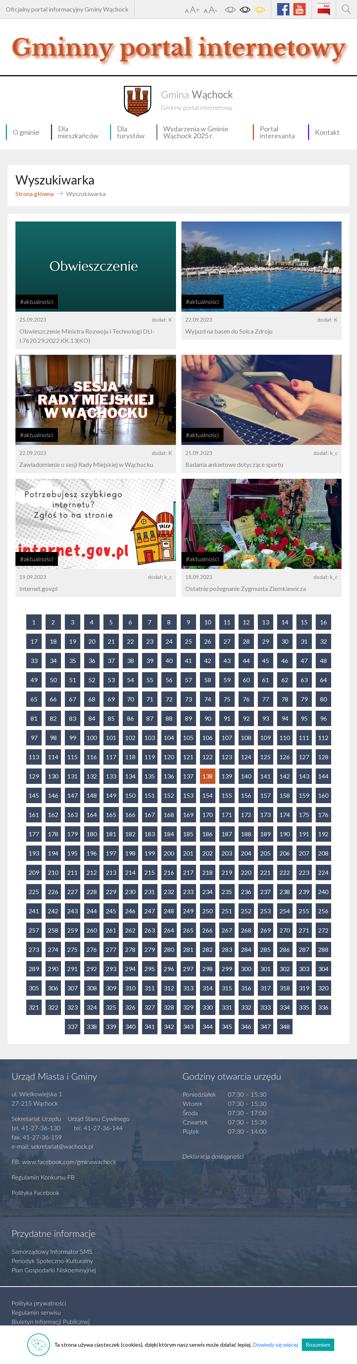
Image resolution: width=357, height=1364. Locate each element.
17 (33, 641)
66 (53, 699)
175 (304, 814)
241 (34, 910)
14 (284, 622)
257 (34, 930)
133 (111, 776)
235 (227, 891)
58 (207, 679)
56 (169, 679)
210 (53, 872)
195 (72, 853)
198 (130, 853)
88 (169, 718)
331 (227, 1007)
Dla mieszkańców (78, 132)
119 (149, 756)
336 (323, 1007)
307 (72, 988)
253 (265, 910)
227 (72, 891)
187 (227, 833)
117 (111, 756)
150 (130, 795)
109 (265, 737)
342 (169, 1026)
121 (188, 756)
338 (91, 1026)
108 (246, 737)
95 (304, 718)
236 (246, 891)
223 (304, 872)
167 (149, 814)
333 (265, 1007)
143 (304, 776)
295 (149, 968)
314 (207, 988)
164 (91, 814)
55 (149, 679)
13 (265, 622)
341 (149, 1026)
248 (169, 910)
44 (246, 660)
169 (188, 814)
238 (284, 891)
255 (304, 910)
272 (323, 930)
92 (246, 718)
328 (169, 1007)
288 (323, 949)
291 (72, 968)
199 (149, 853)
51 (72, 679)
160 (323, 795)
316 (246, 988)
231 (149, 891)
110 (284, 737)
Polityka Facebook (35, 1192)
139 (227, 776)
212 (91, 872)
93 (265, 718)
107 (227, 737)
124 (246, 756)
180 (91, 833)
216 (169, 872)
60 (246, 679)
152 (169, 795)
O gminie (26, 132)
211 (72, 872)
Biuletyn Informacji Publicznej (51, 1321)
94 (284, 718)
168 (169, 814)
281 (188, 949)
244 (91, 910)
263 (149, 930)
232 (169, 891)
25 (188, 641)
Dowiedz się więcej (275, 1344)
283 (227, 949)
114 (53, 756)
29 (265, 641)
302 (284, 968)
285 (265, 949)
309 (111, 988)
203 (227, 853)
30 (284, 641)
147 (72, 795)
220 (246, 872)
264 (169, 930)
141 (265, 776)
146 (53, 795)
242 (53, 910)
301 (265, 968)
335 (304, 1007)
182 (130, 833)
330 (207, 1007)
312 (169, 988)
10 (207, 622)
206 (284, 853)
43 (226, 660)
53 (111, 679)
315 (227, 988)
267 (227, 930)
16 (323, 622)
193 (34, 853)
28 (246, 641)
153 (188, 795)
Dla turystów (131, 132)
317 (265, 988)
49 (33, 679)
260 (91, 930)
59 (226, 679)
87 (149, 718)
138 (207, 776)
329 (188, 1007)
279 (149, 949)
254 (284, 910)
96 (323, 718)
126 (284, 756)
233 (188, 891)
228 (91, 891)
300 (246, 968)
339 (111, 1026)
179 (72, 833)
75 (226, 699)
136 (169, 776)
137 (188, 776)
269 (265, 930)
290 (53, 968)
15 (304, 622)
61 (265, 679)
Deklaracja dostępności (213, 1156)
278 (130, 949)
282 (207, 949)
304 (323, 968)
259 (72, 930)
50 (53, 679)
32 (323, 641)
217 (188, 872)
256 (323, 910)
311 (149, 988)
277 (111, 949)
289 (34, 968)
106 (207, 737)
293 (111, 968)
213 (111, 872)
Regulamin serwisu (36, 1312)
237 (265, 891)
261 (111, 930)
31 (304, 641)
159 (304, 795)
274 (53, 949)
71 (149, 699)
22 (130, 641)
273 (34, 949)
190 (284, 833)
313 (188, 988)
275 (72, 949)
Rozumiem (318, 1344)
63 (304, 679)
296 (169, 968)
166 (130, 814)
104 (169, 737)
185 (188, 833)
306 (53, 988)
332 (246, 1007)
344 (207, 1026)
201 (188, 853)
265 (188, 930)
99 (72, 737)
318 (284, 988)
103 (149, 737)
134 (130, 776)
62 (284, 679)
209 (34, 872)
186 (207, 833)
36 (91, 660)
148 (91, 795)
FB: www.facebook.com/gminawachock (64, 1161)
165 (111, 814)
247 (149, 910)
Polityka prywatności (39, 1303)
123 (227, 756)
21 (111, 641)
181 (111, 833)
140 (246, 776)
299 (227, 968)
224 (323, 872)
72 (169, 699)
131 (72, 776)
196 (91, 853)
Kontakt (327, 132)
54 (130, 679)
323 (72, 1007)
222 (284, 872)
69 (111, 699)
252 (246, 910)
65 (33, 699)
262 (130, 930)
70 (130, 699)
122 (207, 756)
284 (246, 949)
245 (111, 910)
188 (246, 833)
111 (304, 737)
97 (33, 737)
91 (226, 718)
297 (188, 968)
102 (130, 737)
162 (53, 814)
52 (91, 679)
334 (284, 1007)
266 (207, 930)
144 (323, 776)
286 (284, 949)
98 (53, 737)
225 (34, 891)
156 (246, 795)
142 (284, 776)
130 (53, 776)
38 (130, 660)
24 (169, 641)
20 (91, 641)
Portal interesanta (277, 132)
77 (265, 699)
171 (227, 814)
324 (91, 1007)
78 (284, 699)
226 (53, 891)
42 (207, 660)
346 (246, 1026)
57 (188, 679)
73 (188, 699)
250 (207, 910)
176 (323, 814)
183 (149, 833)
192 (323, 833)
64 (323, 679)
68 (91, 699)
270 (284, 930)
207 (304, 853)
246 (130, 910)
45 (265, 660)
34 (53, 660)
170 (207, 814)
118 (130, 756)
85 (111, 718)
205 (265, 853)
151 (149, 795)
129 (34, 776)
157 (265, 795)
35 (72, 660)
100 (91, 737)
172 (246, 814)
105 (188, 737)
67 (72, 699)
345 (227, 1026)
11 (226, 622)
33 (33, 660)
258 (53, 930)
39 (149, 660)
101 (111, 737)
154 (207, 795)
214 (130, 872)
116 (91, 756)
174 (284, 814)
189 (265, 833)
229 (111, 891)
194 (53, 853)
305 (34, 988)
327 (149, 1007)
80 (323, 699)
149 (111, 795)
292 (91, 968)
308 (91, 988)
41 (188, 660)
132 (91, 776)
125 (265, 756)
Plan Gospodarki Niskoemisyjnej (54, 1269)
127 (304, 756)
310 (130, 988)
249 (188, 910)
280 (169, 949)
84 (91, 718)
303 (304, 968)
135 (149, 776)
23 (149, 641)
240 (323, 891)
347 (265, 1026)
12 (246, 622)
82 (53, 718)
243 (72, 910)
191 (304, 833)
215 (149, 872)
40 (169, 660)
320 (323, 988)
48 (323, 660)
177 (34, 833)
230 (130, 891)
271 (304, 930)
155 (227, 795)
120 (169, 756)
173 (265, 814)
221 (265, 872)
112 (323, 737)
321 (34, 1007)
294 (130, 968)
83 (72, 718)
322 (53, 1007)
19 (72, 641)
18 (53, 641)
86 (130, 718)
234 (207, 891)
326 (130, 1007)
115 (72, 756)
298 (207, 968)
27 (226, 641)
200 (169, 853)
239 (304, 891)
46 (284, 660)
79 (304, 699)
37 (111, 660)
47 (304, 660)
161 (34, 814)
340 (130, 1026)
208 (323, 853)
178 (53, 833)
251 (227, 910)
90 (207, 718)
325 (111, 1007)
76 (246, 699)
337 (72, 1026)
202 (207, 853)
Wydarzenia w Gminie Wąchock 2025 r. (195, 132)
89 (188, 718)
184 (169, 833)
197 (111, 853)
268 (246, 930)
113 (34, 756)
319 (304, 988)
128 (323, 756)
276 (91, 949)
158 (284, 795)
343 (188, 1026)
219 (227, 872)
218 (207, 872)
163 (72, 814)
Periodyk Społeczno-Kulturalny (52, 1260)
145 (34, 795)
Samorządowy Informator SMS (52, 1251)
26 (207, 641)
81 (33, 718)
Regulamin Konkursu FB (43, 1177)
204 (246, 853)
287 (304, 949)
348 (284, 1026)
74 (207, 699)
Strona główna (34, 193)
